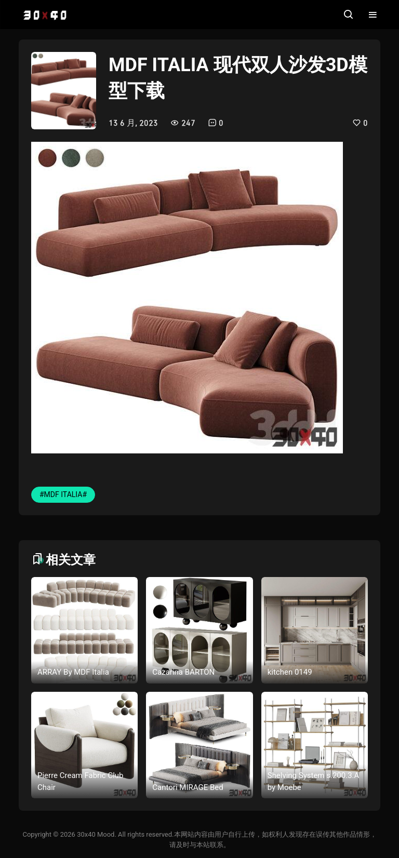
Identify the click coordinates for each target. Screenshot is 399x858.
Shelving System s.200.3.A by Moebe (314, 781)
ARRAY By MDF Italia (73, 672)
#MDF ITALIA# (63, 494)
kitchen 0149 (290, 672)
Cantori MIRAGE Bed (187, 787)
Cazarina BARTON (183, 672)
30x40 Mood (95, 834)
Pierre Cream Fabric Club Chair (80, 781)
